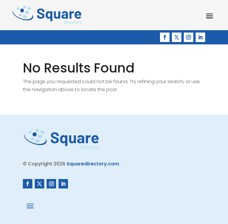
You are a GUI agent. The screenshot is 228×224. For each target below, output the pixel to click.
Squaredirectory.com (92, 163)
